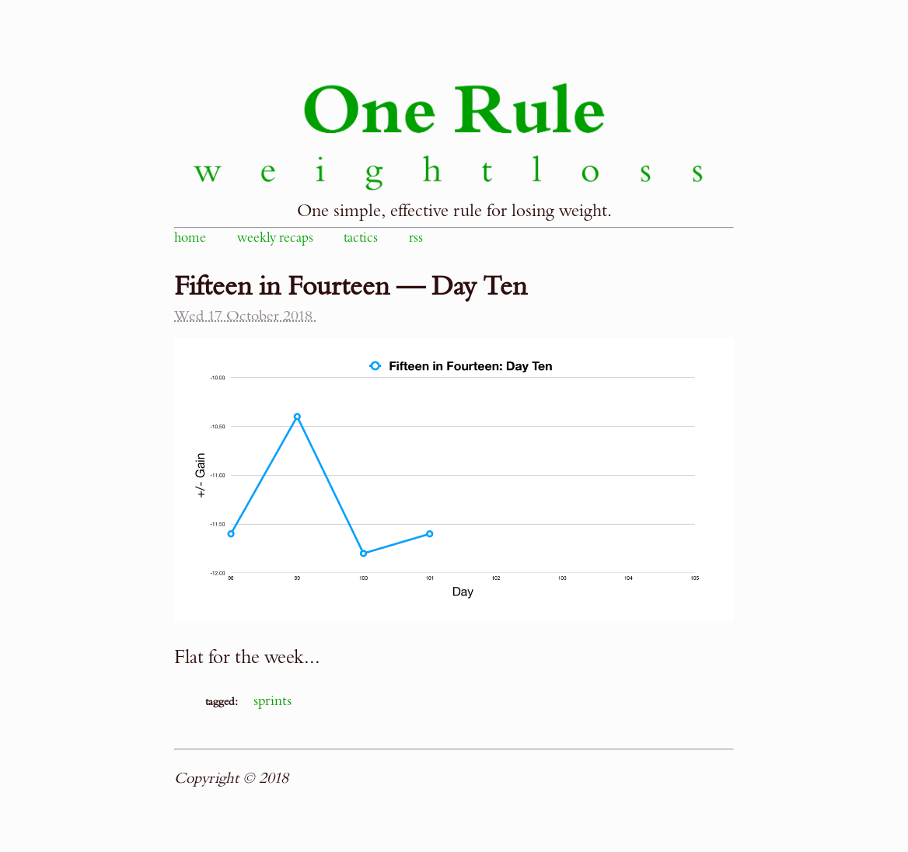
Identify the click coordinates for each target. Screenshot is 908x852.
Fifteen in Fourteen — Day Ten (350, 287)
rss (416, 237)
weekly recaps (275, 237)
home (190, 237)
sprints (272, 701)
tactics (361, 237)
